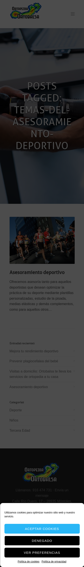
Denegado (42, 540)
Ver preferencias (42, 552)
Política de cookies (28, 561)
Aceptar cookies (42, 529)
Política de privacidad (53, 561)
